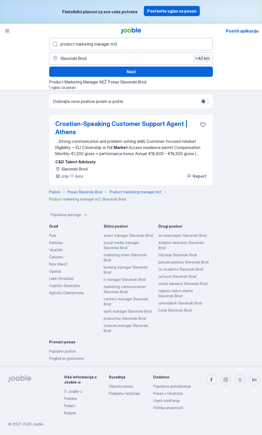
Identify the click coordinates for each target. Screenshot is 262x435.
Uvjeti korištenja (166, 400)
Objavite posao (121, 386)
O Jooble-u (73, 391)
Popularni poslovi (62, 351)
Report (196, 176)
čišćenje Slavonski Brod (177, 255)
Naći (131, 71)
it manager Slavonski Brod (125, 279)
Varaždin (56, 250)
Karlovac (56, 242)
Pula (52, 235)
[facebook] (211, 380)
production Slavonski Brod (125, 318)
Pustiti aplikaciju (242, 31)
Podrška (70, 398)
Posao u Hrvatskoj (168, 393)
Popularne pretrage (69, 214)
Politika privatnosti (168, 408)
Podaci (69, 406)
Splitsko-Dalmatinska (66, 293)
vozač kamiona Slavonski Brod (183, 283)
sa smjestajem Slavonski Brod (182, 235)
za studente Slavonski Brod (180, 269)
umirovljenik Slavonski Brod (180, 303)
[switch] (205, 101)
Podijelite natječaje (124, 393)
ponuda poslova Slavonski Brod (183, 262)
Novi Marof (58, 264)
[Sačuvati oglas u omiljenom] (203, 124)
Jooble (37, 424)
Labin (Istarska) (61, 278)
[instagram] (226, 380)
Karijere (70, 413)
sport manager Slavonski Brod (128, 311)
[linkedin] (254, 380)
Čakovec (56, 257)
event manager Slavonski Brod (128, 235)
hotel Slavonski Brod (175, 310)
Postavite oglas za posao (171, 11)
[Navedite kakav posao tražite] (131, 44)
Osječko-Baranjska (64, 285)
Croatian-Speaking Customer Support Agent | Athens (121, 128)
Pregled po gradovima (66, 358)
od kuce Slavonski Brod (177, 276)
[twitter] (240, 380)
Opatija (55, 271)
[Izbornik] (7, 31)
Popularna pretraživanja (172, 386)
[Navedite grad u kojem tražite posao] (131, 58)
